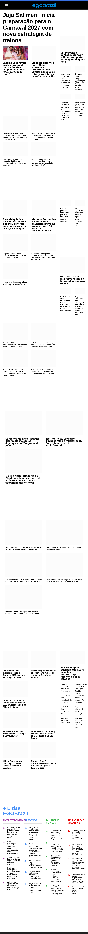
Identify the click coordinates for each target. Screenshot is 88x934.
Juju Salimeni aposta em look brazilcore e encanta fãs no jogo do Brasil (15, 284)
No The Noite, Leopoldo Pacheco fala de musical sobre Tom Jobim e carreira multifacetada (64, 441)
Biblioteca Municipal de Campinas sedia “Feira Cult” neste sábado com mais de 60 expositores (43, 256)
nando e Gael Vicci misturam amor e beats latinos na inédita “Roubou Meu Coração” (79, 216)
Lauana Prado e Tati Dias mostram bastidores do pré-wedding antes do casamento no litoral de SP (15, 136)
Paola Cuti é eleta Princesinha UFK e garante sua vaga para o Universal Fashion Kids (65, 303)
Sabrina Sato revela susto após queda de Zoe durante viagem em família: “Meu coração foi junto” (14, 68)
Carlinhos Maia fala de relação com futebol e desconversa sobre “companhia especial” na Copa (43, 136)
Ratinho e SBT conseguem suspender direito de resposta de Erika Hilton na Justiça (15, 345)
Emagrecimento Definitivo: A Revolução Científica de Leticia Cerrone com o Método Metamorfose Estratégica (80, 693)
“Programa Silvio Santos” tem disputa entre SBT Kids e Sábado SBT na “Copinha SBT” (23, 548)
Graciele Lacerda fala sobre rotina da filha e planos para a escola (72, 279)
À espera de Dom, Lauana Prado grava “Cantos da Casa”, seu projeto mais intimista (80, 82)
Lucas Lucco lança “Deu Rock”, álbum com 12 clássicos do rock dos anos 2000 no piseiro (65, 81)
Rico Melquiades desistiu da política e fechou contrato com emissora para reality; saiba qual (14, 223)
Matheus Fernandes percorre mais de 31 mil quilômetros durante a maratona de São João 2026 (65, 110)
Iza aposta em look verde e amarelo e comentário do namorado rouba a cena (35, 876)
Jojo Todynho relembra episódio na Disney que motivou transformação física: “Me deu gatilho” (43, 162)
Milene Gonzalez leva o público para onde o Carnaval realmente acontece (13, 764)
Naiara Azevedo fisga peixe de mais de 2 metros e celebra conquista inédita (35, 864)
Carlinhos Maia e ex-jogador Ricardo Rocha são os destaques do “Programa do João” (22, 441)
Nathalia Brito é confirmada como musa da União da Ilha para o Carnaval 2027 (43, 764)
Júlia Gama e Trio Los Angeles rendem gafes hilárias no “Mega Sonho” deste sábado (64, 580)
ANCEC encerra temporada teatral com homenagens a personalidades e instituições (43, 371)
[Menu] (6, 5)
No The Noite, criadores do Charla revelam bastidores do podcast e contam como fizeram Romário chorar (23, 479)
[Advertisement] (29, 97)
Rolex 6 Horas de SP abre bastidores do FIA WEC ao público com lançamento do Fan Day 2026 (14, 372)
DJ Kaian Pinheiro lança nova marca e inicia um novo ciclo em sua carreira (64, 215)
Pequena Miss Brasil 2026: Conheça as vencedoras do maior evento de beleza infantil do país (79, 305)
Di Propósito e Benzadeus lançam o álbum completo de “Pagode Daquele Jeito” (72, 57)
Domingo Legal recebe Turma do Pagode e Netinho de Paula (63, 548)
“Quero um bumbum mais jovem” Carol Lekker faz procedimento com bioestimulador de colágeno (65, 693)
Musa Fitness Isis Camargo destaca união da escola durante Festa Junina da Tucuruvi (43, 734)
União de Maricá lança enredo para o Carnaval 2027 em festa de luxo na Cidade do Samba (14, 703)
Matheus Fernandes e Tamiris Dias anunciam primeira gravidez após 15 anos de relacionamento (44, 225)
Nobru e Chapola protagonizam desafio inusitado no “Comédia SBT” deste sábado (22, 612)
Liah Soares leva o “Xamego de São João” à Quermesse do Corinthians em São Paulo (43, 345)
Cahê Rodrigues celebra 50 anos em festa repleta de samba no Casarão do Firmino (43, 674)
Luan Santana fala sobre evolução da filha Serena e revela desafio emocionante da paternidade (14, 162)
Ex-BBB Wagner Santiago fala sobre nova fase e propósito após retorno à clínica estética (72, 673)
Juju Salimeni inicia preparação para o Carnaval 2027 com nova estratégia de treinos (28, 27)
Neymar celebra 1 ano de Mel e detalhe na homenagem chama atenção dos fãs (35, 888)
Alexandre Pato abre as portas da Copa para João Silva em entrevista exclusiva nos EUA (23, 580)
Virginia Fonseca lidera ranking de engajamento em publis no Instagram (14, 255)
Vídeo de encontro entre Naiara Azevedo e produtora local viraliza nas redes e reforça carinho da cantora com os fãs (43, 69)
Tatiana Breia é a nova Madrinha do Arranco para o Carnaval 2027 (15, 733)
